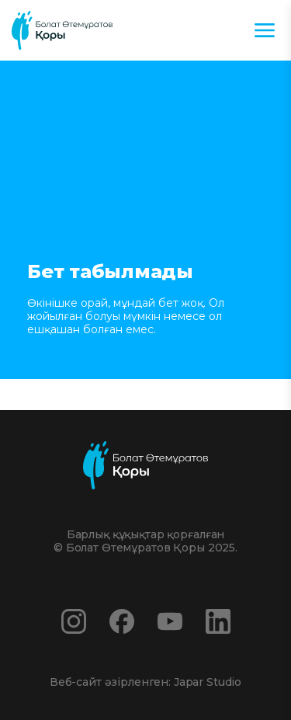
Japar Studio (207, 682)
